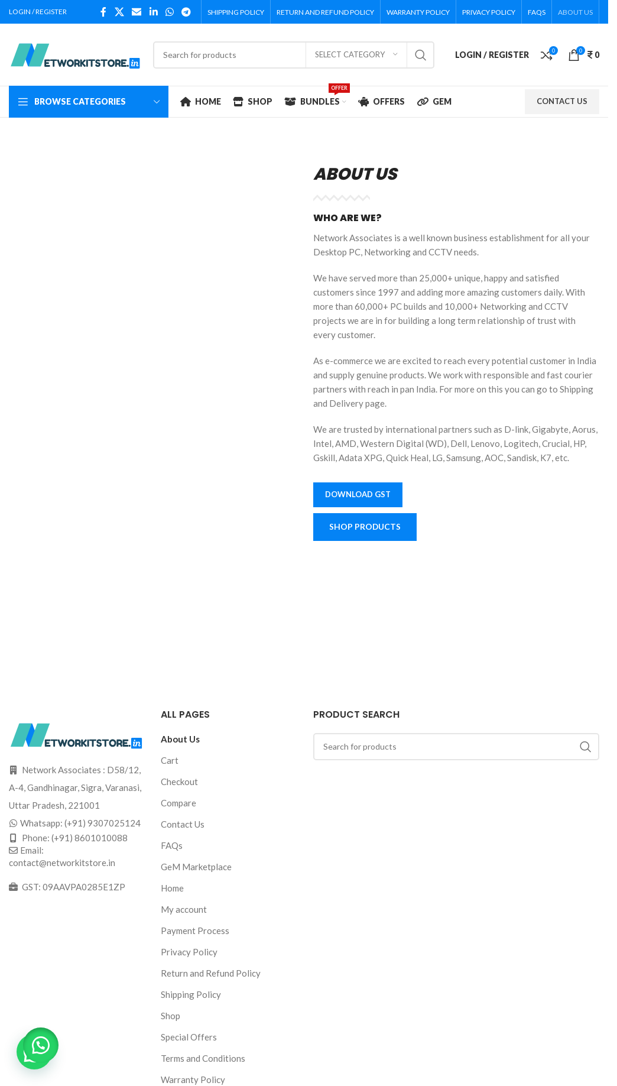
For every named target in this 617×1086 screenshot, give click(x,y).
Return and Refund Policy (211, 973)
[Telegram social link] (186, 12)
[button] (41, 1044)
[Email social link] (136, 12)
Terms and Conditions (203, 1058)
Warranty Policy (193, 1079)
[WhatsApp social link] (169, 12)
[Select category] (356, 55)
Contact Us (182, 824)
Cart (169, 760)
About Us (180, 739)
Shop (170, 1015)
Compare (178, 803)
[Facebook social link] (103, 12)
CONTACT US (562, 101)
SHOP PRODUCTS (366, 527)
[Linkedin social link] (153, 12)
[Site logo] (75, 53)
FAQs (172, 845)
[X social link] (119, 12)
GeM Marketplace (196, 866)
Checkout (179, 781)
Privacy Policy (189, 951)
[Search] (293, 55)
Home (172, 888)
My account (184, 909)
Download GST (358, 494)
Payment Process (195, 930)
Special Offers (189, 1037)
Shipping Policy (191, 994)
